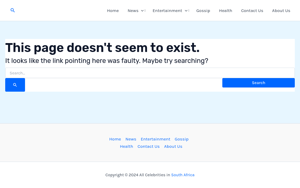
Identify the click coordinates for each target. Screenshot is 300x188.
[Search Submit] (15, 85)
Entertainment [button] (170, 10)
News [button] (136, 10)
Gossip (203, 10)
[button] (12, 10)
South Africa (183, 174)
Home (113, 10)
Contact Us (252, 10)
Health (225, 10)
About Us (281, 10)
